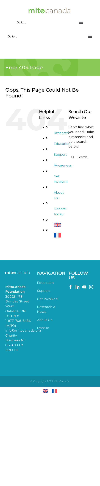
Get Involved (47, 299)
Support (60, 155)
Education (62, 144)
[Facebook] (71, 287)
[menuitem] (58, 225)
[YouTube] (84, 287)
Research (61, 133)
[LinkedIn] (77, 287)
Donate (43, 328)
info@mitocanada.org (23, 330)
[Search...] (81, 157)
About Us (44, 320)
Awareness (63, 165)
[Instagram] (91, 287)
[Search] (72, 157)
